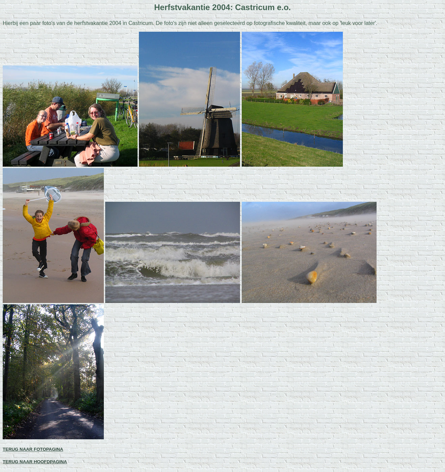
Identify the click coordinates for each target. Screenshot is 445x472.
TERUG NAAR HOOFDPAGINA (35, 461)
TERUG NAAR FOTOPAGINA (33, 449)
